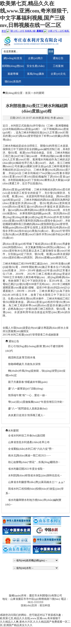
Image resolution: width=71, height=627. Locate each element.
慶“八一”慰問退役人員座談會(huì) (28, 408)
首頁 (27, 93)
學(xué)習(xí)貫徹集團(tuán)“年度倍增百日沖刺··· (36, 402)
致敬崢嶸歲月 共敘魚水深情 (24, 364)
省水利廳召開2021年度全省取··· (26, 468)
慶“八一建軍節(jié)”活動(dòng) (25, 388)
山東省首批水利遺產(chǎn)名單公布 (29, 442)
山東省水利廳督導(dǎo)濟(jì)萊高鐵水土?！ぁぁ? (36, 482)
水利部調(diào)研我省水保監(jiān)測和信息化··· (35, 475)
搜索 (50, 51)
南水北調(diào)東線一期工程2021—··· (29, 455)
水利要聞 (39, 93)
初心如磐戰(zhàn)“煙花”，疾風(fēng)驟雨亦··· (34, 462)
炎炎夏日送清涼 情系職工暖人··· (26, 415)
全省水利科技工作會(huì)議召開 (26, 435)
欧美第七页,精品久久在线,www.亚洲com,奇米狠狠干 (30, 618)
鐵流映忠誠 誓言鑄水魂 (21, 357)
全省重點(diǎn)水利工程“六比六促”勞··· (31, 448)
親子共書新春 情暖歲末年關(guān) (28, 382)
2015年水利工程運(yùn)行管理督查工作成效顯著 (31, 334)
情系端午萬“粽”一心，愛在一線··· (27, 395)
